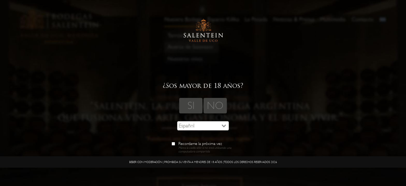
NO (215, 106)
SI (190, 106)
